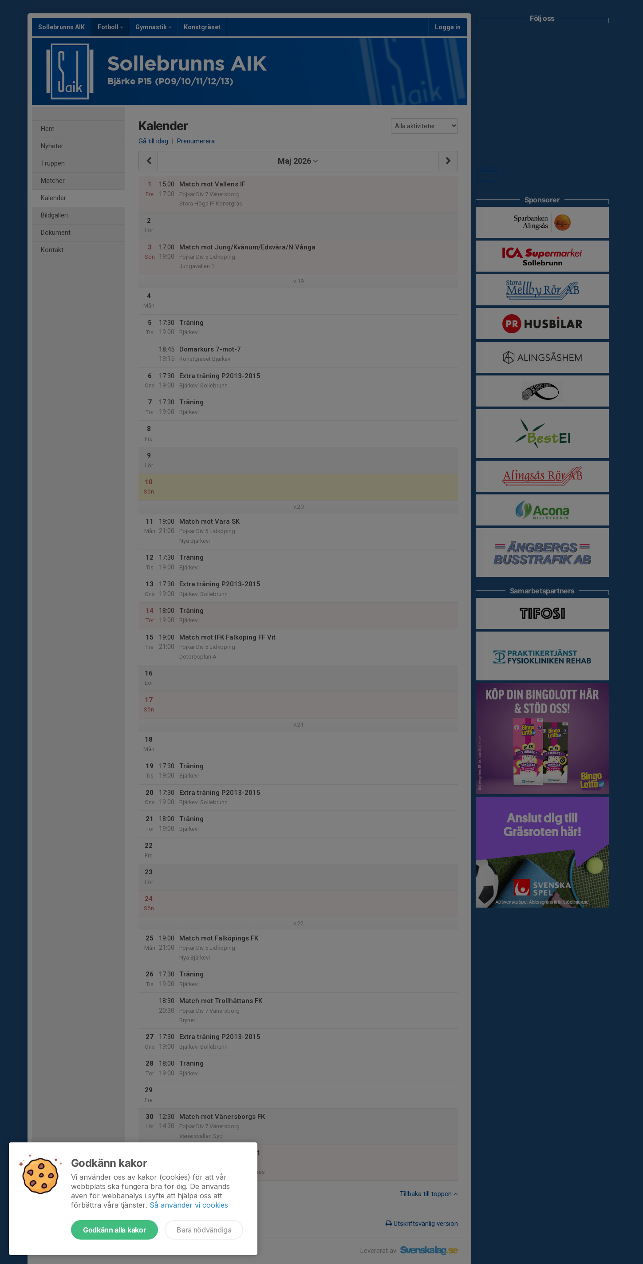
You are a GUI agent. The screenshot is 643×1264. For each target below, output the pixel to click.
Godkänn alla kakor (114, 1229)
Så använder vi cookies (189, 1205)
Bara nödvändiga (204, 1229)
